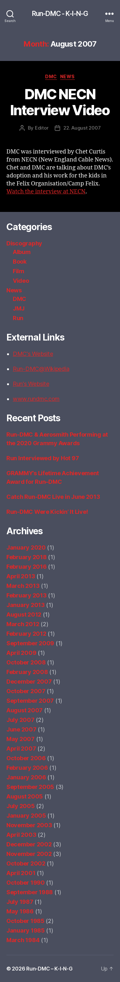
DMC (51, 76)
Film (18, 271)
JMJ (19, 308)
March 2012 (22, 624)
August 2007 (24, 710)
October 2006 (26, 758)
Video (21, 280)
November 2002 (29, 854)
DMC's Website (33, 353)
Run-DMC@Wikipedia (41, 368)
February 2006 (27, 767)
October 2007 (25, 691)
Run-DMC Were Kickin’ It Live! (47, 511)
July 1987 (19, 901)
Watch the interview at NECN (45, 191)
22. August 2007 (81, 128)
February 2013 (26, 595)
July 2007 (20, 719)
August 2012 (23, 614)
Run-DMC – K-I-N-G (49, 968)
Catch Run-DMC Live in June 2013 (53, 496)
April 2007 (21, 748)
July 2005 (20, 806)
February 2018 (26, 557)
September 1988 (29, 892)
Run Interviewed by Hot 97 (42, 458)
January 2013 (25, 605)
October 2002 (25, 863)
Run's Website (31, 383)
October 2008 (26, 662)
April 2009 (21, 652)
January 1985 (25, 930)
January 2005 (26, 815)
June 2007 (21, 729)
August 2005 (24, 796)
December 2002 (29, 844)
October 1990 (25, 882)
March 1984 (22, 940)
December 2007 (29, 681)
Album (22, 252)
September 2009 (30, 643)
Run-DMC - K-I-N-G (60, 13)
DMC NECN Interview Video (60, 102)
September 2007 (30, 700)
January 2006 (26, 777)
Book (20, 261)
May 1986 (20, 911)
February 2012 (26, 633)
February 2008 (27, 672)
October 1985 (25, 921)
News (67, 76)
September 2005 (30, 786)
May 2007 (20, 739)
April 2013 (20, 576)
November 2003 (29, 825)
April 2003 (21, 834)
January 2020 (26, 547)
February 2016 (26, 566)
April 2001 (20, 873)
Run (18, 318)
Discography (24, 243)
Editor (41, 128)
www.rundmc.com (36, 398)
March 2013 (22, 585)
